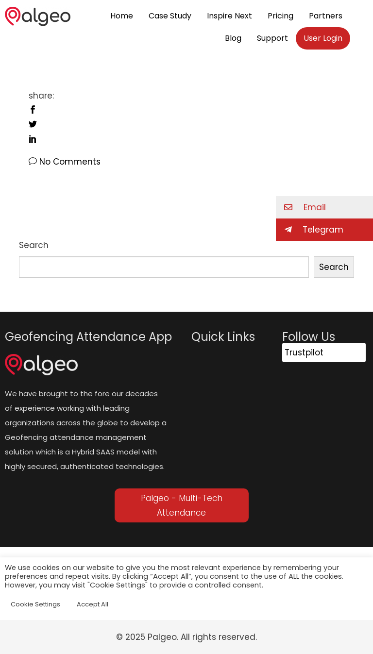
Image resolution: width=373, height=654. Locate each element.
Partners (325, 15)
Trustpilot (304, 352)
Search (34, 245)
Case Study (170, 15)
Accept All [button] (92, 604)
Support (272, 38)
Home (121, 15)
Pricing (280, 15)
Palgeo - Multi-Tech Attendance (181, 505)
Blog (233, 38)
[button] (324, 207)
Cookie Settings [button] (35, 604)
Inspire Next (229, 15)
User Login (323, 38)
